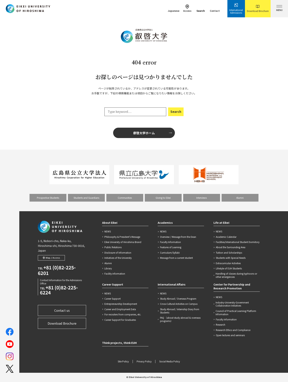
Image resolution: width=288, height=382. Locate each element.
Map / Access (51, 258)
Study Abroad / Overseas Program (178, 298)
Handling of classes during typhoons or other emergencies (236, 275)
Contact (215, 8)
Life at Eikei (221, 223)
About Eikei (109, 223)
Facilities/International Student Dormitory (237, 242)
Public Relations (113, 247)
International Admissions (236, 8)
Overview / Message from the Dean (178, 236)
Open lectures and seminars (230, 335)
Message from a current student (176, 257)
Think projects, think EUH (119, 343)
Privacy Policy (144, 361)
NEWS (107, 231)
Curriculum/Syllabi (170, 252)
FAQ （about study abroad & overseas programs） (180, 319)
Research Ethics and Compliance (233, 330)
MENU (279, 8)
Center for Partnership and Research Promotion (231, 286)
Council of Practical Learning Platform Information (236, 312)
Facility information (114, 273)
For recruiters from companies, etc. (122, 314)
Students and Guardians (86, 197)
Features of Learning (170, 247)
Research (220, 324)
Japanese (173, 8)
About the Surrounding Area (230, 247)
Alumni (240, 197)
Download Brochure (258, 9)
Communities (125, 197)
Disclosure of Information (117, 252)
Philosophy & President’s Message (122, 236)
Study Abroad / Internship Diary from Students (179, 311)
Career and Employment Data (120, 309)
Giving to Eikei (163, 197)
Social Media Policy (169, 361)
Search (201, 8)
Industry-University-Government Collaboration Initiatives (232, 304)
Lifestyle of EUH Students (229, 268)
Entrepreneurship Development (120, 303)
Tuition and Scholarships (229, 252)
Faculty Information (170, 242)
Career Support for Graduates (120, 319)
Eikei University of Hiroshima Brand (122, 242)
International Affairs (172, 284)
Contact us (62, 310)
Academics (165, 223)
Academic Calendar (226, 236)
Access (187, 8)
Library (108, 268)
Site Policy (123, 361)
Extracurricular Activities (228, 263)
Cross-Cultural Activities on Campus (178, 303)
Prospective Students (48, 197)
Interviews (201, 197)
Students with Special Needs (231, 257)
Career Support (112, 284)
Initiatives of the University (118, 257)
